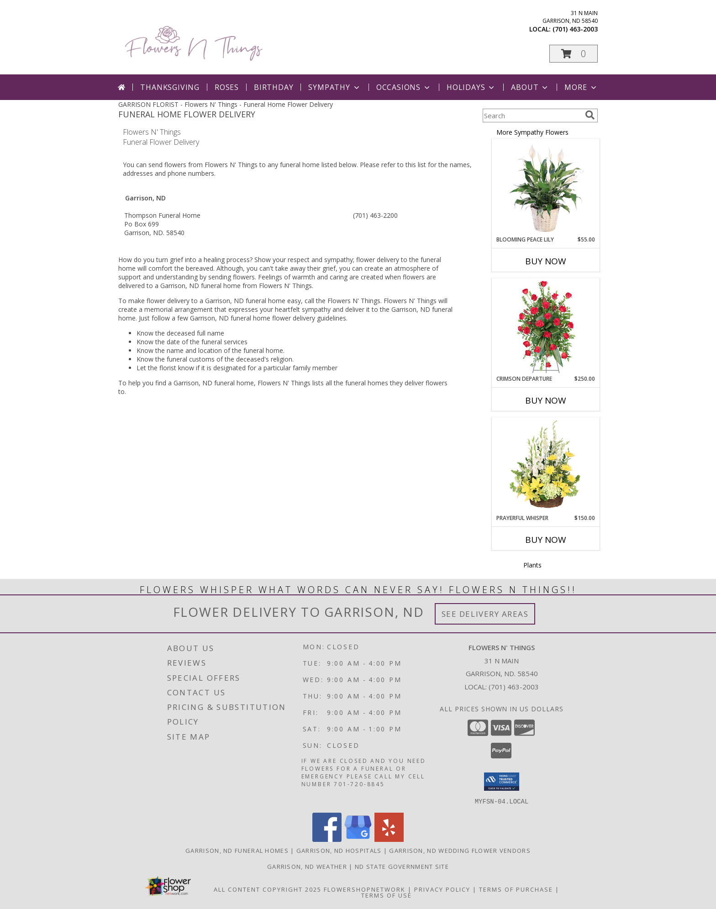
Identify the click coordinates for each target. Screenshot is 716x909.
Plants (532, 565)
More (581, 87)
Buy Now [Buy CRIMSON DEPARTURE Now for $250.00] (545, 400)
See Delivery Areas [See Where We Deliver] (485, 614)
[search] (590, 115)
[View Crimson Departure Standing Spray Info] (546, 326)
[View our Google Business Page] (358, 839)
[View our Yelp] (389, 839)
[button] (573, 54)
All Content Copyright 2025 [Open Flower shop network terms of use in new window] (267, 889)
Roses (227, 87)
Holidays (471, 87)
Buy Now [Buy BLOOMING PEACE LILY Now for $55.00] (545, 261)
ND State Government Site (402, 866)
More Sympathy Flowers (532, 132)
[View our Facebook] (327, 839)
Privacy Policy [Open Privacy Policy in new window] (442, 889)
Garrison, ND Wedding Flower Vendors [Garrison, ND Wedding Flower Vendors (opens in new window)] (460, 850)
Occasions (404, 87)
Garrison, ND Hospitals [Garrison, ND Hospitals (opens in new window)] (339, 850)
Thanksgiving (170, 87)
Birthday (273, 87)
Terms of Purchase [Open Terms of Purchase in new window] (516, 889)
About (530, 87)
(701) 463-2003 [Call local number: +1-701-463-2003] (575, 29)
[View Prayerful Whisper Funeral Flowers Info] (546, 466)
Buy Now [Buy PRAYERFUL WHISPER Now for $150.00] (545, 540)
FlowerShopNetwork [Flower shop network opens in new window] (364, 889)
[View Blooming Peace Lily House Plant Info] (546, 188)
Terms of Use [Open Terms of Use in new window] (386, 895)
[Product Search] (532, 115)
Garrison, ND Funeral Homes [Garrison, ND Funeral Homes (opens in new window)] (237, 850)
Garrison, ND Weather (307, 866)
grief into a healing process (210, 259)
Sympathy (334, 87)
